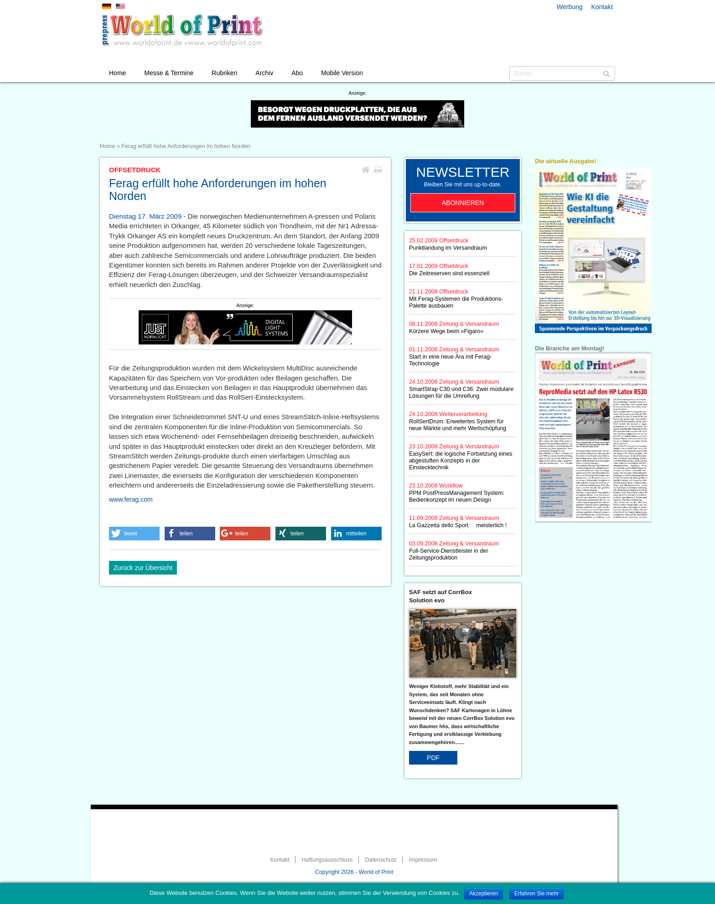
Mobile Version (342, 73)
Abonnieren (463, 202)
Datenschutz (380, 860)
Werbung (570, 6)
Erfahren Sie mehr (536, 893)
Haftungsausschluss (327, 860)
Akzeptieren (483, 893)
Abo (297, 73)
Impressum (423, 860)
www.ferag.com (131, 499)
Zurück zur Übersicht (143, 567)
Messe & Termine (168, 73)
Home (117, 73)
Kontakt (602, 6)
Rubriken (224, 73)
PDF (433, 757)
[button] (134, 533)
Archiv (264, 73)
